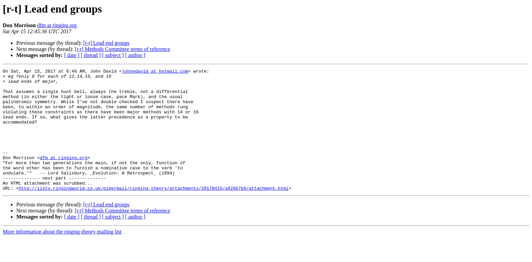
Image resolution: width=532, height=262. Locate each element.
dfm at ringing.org (57, 25)
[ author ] (135, 55)
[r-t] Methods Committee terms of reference (122, 49)
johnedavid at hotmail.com (155, 72)
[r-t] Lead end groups (106, 43)
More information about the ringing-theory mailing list (62, 256)
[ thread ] (91, 55)
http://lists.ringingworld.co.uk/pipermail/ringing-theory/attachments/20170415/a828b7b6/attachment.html (154, 212)
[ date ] (71, 55)
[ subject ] (113, 55)
